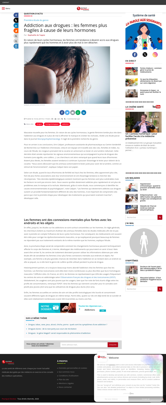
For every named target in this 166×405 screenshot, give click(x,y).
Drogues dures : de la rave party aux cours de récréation (52, 329)
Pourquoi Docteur (9, 399)
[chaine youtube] (157, 107)
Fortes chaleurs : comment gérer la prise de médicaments (151, 70)
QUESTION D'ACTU (33, 13)
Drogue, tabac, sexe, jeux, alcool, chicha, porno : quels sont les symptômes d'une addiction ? (67, 324)
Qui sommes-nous (66, 372)
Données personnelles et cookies (73, 368)
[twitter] (145, 54)
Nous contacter (65, 387)
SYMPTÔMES (131, 260)
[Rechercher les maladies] (160, 217)
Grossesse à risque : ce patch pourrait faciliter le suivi (150, 92)
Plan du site (64, 379)
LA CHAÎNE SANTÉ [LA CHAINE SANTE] (134, 107)
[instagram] (155, 54)
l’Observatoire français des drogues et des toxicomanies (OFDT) (87, 277)
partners (112, 365)
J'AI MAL (129, 223)
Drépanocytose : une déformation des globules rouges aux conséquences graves (151, 198)
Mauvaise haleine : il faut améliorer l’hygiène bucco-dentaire (151, 279)
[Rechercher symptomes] (160, 289)
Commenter (73, 119)
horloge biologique (51, 124)
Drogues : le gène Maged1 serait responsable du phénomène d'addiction (59, 333)
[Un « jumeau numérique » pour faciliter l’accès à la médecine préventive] (143, 122)
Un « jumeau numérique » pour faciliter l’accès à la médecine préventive (141, 136)
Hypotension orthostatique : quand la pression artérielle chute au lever (150, 187)
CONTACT (5, 2)
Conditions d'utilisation (68, 375)
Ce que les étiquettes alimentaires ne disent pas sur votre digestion (151, 81)
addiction (65, 124)
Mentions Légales (66, 383)
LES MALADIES (132, 178)
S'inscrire (112, 345)
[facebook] (135, 54)
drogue (39, 124)
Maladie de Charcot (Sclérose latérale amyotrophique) (148, 208)
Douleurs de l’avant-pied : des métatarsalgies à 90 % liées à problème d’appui (151, 268)
